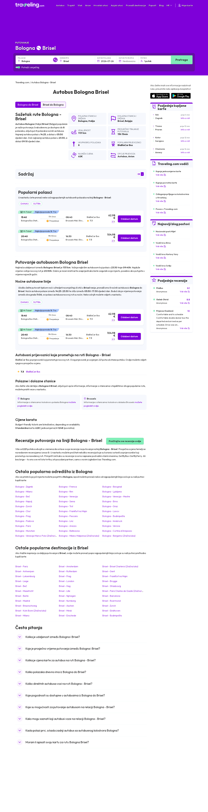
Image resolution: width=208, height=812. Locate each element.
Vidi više (161, 175)
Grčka (19, 781)
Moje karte (185, 5)
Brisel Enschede (67, 615)
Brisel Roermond (111, 600)
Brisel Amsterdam (68, 566)
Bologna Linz (66, 521)
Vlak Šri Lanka (111, 781)
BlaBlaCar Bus (33, 371)
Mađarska (21, 772)
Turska (20, 790)
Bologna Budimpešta (113, 516)
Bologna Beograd (112, 486)
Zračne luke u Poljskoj (159, 796)
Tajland (20, 796)
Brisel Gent (108, 571)
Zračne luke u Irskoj (158, 787)
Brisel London (66, 581)
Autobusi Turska (68, 790)
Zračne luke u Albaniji (159, 793)
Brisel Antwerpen (24, 571)
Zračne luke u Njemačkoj (161, 781)
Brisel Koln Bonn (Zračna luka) (30, 610)
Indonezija (21, 799)
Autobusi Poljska (68, 781)
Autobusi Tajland (68, 787)
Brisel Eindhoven (111, 610)
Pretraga (181, 60)
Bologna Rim (66, 491)
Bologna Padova (24, 521)
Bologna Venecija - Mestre (116, 496)
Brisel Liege (21, 581)
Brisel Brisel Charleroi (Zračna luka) (120, 566)
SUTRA (37, 203)
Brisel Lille (64, 590)
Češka (19, 787)
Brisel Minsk (65, 610)
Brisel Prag (65, 576)
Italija (91, 120)
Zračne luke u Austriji (159, 790)
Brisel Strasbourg (111, 586)
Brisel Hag (64, 586)
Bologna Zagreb (24, 486)
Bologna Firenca (68, 486)
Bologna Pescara (68, 516)
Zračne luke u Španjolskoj (161, 775)
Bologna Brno (110, 501)
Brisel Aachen (66, 605)
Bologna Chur (23, 511)
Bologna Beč (22, 496)
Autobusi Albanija (69, 772)
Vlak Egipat (110, 775)
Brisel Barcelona (111, 595)
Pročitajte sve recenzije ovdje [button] (125, 441)
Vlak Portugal (111, 778)
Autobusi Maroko (69, 778)
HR (169, 5)
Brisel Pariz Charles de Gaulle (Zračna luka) (124, 590)
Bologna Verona (111, 525)
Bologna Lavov (110, 511)
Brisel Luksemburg (25, 576)
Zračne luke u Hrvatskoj (160, 772)
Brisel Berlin (22, 595)
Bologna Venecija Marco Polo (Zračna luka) (37, 535)
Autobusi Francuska (70, 796)
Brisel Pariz (21, 566)
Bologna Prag (23, 516)
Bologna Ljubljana (112, 491)
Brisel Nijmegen (67, 595)
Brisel (121, 120)
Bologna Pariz (23, 525)
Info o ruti (185, 118)
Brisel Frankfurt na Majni (114, 576)
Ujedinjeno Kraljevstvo (27, 784)
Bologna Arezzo (68, 525)
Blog (161, 5)
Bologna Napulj (23, 501)
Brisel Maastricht (24, 590)
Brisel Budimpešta (112, 615)
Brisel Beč (21, 586)
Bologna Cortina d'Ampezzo (117, 530)
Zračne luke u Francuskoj (161, 778)
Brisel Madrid (22, 600)
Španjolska (22, 775)
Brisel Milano (22, 615)
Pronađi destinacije (136, 5)
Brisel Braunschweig (26, 605)
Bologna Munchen (25, 530)
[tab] (81, 218)
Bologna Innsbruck (112, 521)
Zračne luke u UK (157, 784)
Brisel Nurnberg (67, 600)
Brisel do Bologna (53, 104)
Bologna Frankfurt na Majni (73, 511)
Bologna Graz (110, 506)
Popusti (152, 5)
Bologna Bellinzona (69, 530)
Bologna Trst (66, 506)
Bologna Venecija (68, 496)
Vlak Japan (110, 772)
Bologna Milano (23, 491)
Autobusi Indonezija (70, 799)
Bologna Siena (67, 501)
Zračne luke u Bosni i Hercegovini (165, 799)
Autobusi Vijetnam (69, 784)
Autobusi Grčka (68, 793)
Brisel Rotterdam (68, 571)
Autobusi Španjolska (70, 775)
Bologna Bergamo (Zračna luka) (118, 535)
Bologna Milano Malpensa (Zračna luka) (79, 535)
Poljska (20, 793)
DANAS (25, 203)
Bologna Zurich (23, 506)
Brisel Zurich (109, 605)
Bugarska (21, 778)
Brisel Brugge (109, 581)
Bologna (82, 120)
